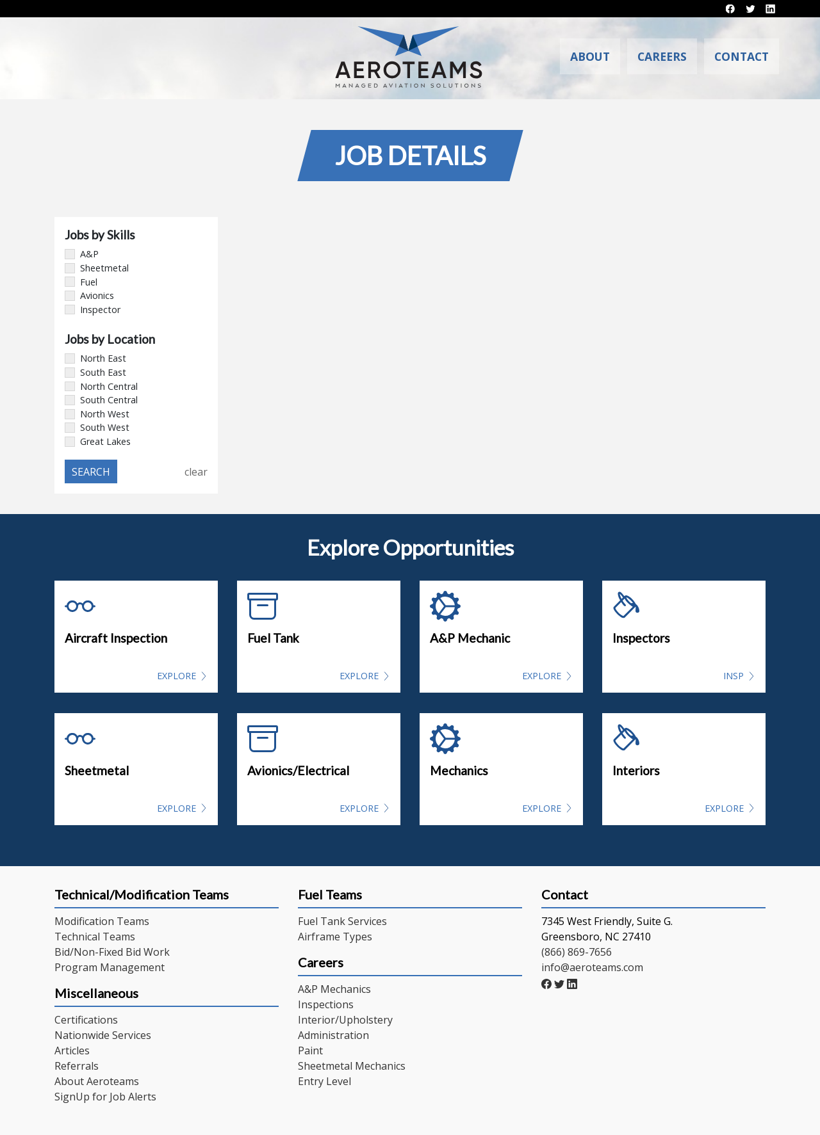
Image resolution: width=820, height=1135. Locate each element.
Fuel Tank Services (342, 921)
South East (95, 372)
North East (95, 358)
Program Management (109, 967)
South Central (101, 400)
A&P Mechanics (334, 989)
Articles (72, 1050)
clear (196, 472)
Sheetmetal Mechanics (352, 1066)
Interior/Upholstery (345, 1020)
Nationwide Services (102, 1035)
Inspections (326, 1004)
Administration (333, 1035)
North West (97, 414)
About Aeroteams (96, 1081)
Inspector (92, 309)
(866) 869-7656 (576, 952)
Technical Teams (94, 937)
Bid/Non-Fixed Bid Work (112, 952)
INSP (733, 676)
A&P (82, 254)
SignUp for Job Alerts (105, 1097)
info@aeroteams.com (592, 967)
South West (97, 427)
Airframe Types (335, 937)
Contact (741, 56)
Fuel (81, 282)
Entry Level (324, 1081)
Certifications (86, 1020)
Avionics (89, 295)
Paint (310, 1050)
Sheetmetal (97, 268)
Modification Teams (101, 921)
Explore (176, 676)
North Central (101, 386)
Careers (669, 56)
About (604, 56)
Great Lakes (98, 441)
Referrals (76, 1066)
